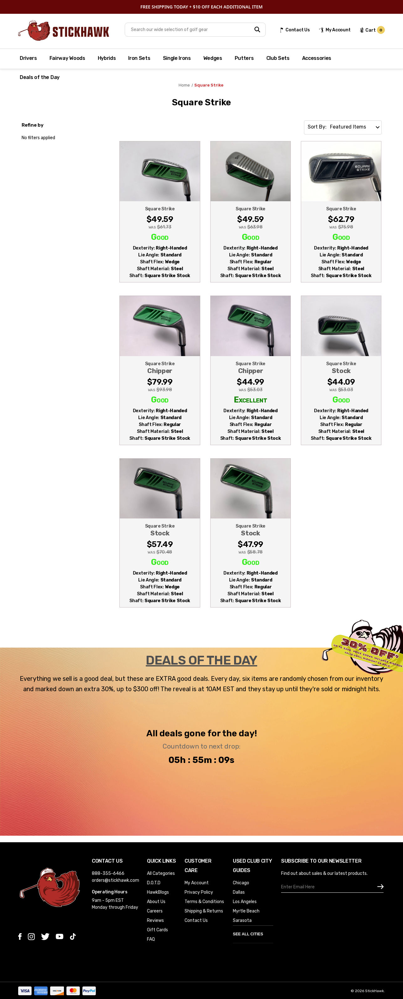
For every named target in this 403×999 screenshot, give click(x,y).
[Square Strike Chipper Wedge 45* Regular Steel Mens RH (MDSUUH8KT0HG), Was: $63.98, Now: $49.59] (250, 242)
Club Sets (278, 58)
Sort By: (317, 127)
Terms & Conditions (204, 901)
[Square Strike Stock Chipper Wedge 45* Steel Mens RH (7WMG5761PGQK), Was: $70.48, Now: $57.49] (160, 563)
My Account (197, 883)
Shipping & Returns (204, 911)
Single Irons (177, 58)
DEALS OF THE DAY (201, 660)
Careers (155, 911)
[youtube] (59, 936)
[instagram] (31, 936)
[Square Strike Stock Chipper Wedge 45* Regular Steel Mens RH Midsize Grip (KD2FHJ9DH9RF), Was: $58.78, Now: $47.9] (250, 563)
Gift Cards (157, 930)
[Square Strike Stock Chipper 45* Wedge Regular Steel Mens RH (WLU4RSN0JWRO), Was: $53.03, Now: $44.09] (341, 401)
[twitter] (45, 936)
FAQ (151, 939)
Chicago (241, 883)
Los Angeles (245, 901)
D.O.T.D (153, 883)
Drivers (28, 58)
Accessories (316, 58)
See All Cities (248, 934)
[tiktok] (73, 936)
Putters (244, 58)
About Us (156, 901)
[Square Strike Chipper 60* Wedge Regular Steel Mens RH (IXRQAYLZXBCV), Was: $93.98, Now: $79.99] (160, 401)
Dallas (239, 892)
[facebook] (20, 936)
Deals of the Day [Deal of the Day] (40, 77)
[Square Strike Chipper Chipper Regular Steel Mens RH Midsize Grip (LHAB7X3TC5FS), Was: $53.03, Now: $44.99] (250, 401)
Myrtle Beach (246, 911)
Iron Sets (139, 58)
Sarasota (242, 920)
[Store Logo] (63, 30)
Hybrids (107, 58)
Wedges (212, 58)
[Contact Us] (294, 30)
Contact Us (196, 920)
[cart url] (372, 30)
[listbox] (355, 125)
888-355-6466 (108, 873)
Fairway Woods (67, 58)
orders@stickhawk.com (115, 880)
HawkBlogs (158, 892)
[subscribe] (380, 887)
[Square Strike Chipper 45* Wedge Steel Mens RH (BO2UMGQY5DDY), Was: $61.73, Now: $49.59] (160, 242)
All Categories (161, 873)
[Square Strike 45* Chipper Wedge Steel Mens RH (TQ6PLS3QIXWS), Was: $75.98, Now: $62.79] (341, 242)
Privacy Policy (199, 892)
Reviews (155, 920)
